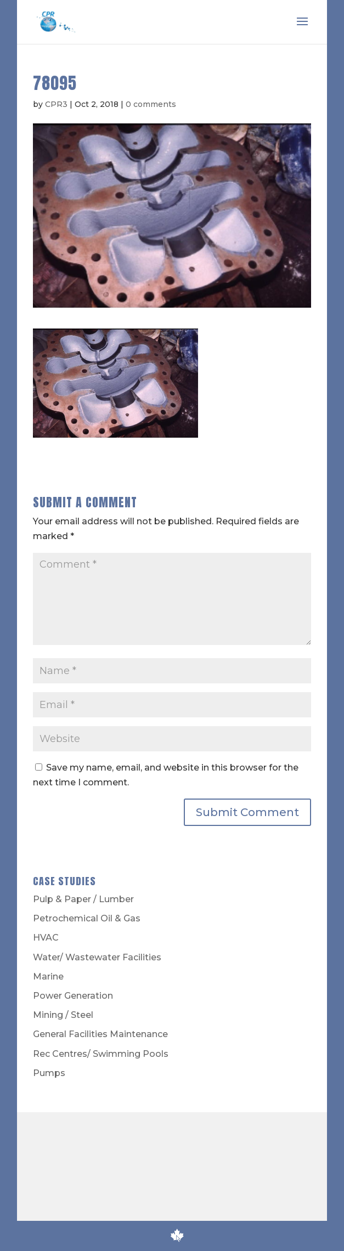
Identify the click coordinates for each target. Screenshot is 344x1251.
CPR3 (56, 104)
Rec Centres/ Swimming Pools (100, 1054)
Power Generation (73, 995)
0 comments (151, 104)
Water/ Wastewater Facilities (97, 957)
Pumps (49, 1073)
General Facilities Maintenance (100, 1034)
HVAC (46, 937)
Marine (48, 976)
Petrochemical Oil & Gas (86, 918)
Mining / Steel (63, 1015)
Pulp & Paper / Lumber (83, 899)
